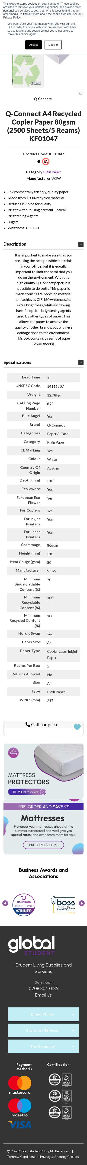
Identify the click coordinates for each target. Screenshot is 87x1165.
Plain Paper (52, 172)
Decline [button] (53, 44)
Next (82, 905)
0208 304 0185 (43, 988)
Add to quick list (77, 727)
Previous (5, 905)
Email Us (43, 995)
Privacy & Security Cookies (59, 1157)
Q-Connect (43, 99)
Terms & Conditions (21, 1157)
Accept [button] (33, 44)
